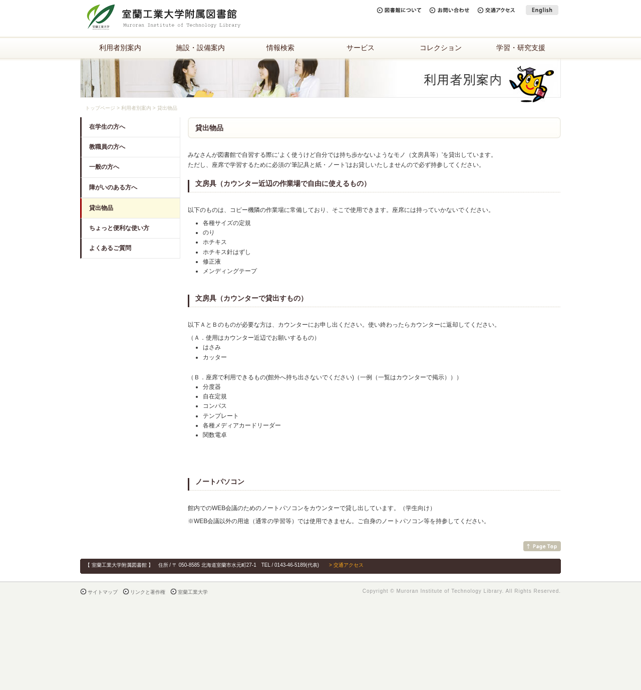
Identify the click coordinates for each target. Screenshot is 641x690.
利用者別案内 (120, 48)
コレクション (441, 48)
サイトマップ (103, 592)
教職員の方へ (107, 146)
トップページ (100, 108)
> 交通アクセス (346, 565)
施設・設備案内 (200, 48)
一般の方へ (104, 166)
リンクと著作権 (147, 592)
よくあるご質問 (110, 248)
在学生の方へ (107, 126)
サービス (361, 48)
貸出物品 (101, 207)
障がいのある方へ (113, 187)
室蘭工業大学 (193, 592)
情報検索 (280, 48)
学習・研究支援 (520, 48)
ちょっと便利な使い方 (119, 228)
